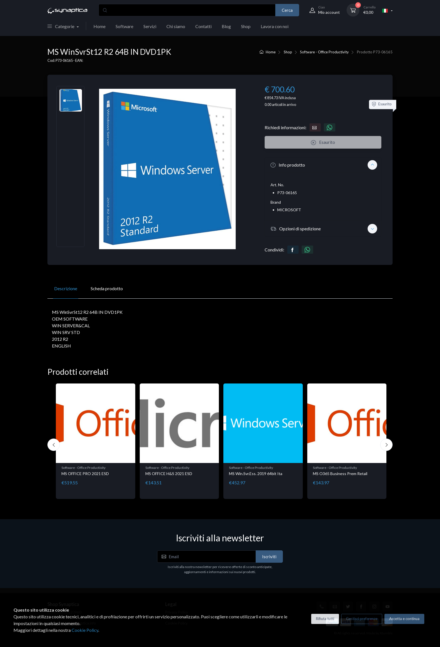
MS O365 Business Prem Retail (340, 473)
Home (99, 26)
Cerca (287, 10)
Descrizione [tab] (65, 288)
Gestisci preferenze (361, 618)
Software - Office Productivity (324, 52)
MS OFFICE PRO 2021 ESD (85, 473)
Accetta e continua (404, 618)
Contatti (203, 26)
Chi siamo (175, 26)
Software (124, 26)
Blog (226, 26)
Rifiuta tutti (325, 618)
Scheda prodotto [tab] (107, 288)
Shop (246, 26)
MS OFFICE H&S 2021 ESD (168, 473)
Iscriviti (269, 556)
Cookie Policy (85, 630)
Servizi (149, 26)
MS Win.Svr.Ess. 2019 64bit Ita (255, 473)
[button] (323, 164)
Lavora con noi (274, 26)
